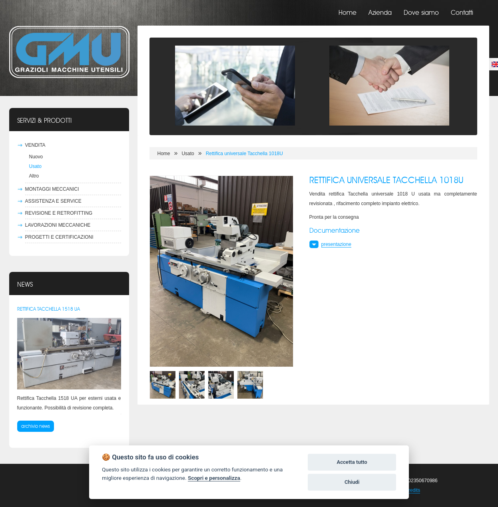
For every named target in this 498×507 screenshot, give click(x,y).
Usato (35, 166)
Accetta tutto (352, 462)
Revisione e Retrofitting (59, 213)
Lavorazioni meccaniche (58, 225)
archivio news (35, 426)
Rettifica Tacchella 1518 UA (48, 309)
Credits (412, 490)
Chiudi (352, 482)
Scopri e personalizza (214, 478)
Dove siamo (421, 13)
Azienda (380, 13)
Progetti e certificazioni (59, 237)
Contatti (462, 13)
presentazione (336, 244)
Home (348, 13)
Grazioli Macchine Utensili (69, 52)
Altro (34, 176)
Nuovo (36, 157)
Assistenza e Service (53, 201)
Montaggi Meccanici (52, 189)
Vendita (35, 145)
